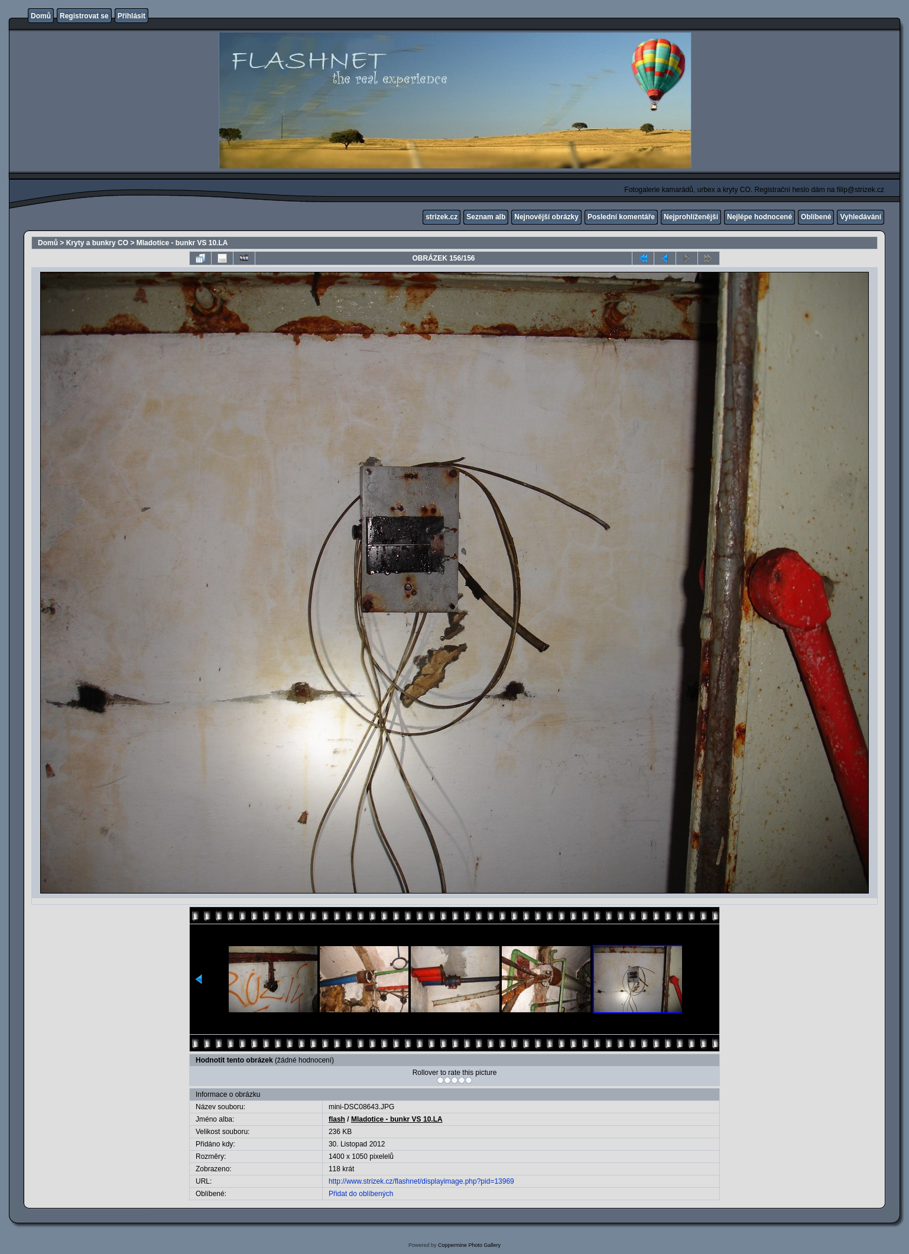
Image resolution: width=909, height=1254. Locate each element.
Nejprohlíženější (691, 217)
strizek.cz (441, 217)
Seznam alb (485, 217)
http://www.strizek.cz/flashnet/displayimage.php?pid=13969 (421, 1181)
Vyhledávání (860, 217)
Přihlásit (131, 16)
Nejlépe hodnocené (759, 217)
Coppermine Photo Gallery (469, 1245)
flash (337, 1119)
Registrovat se (84, 16)
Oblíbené (816, 217)
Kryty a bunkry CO (97, 243)
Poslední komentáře (621, 217)
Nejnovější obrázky (546, 217)
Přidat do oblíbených (361, 1194)
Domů (41, 16)
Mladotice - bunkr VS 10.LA (182, 243)
